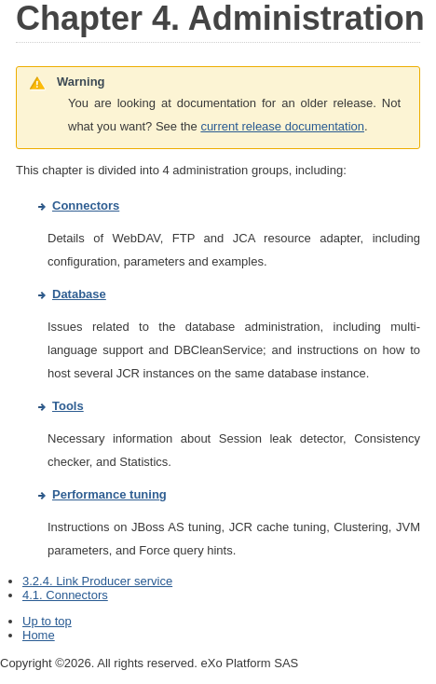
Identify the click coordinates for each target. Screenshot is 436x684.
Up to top (47, 621)
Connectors (85, 205)
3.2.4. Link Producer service (97, 581)
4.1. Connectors (65, 595)
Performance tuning (109, 494)
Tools (68, 406)
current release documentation (282, 126)
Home (38, 635)
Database (79, 294)
